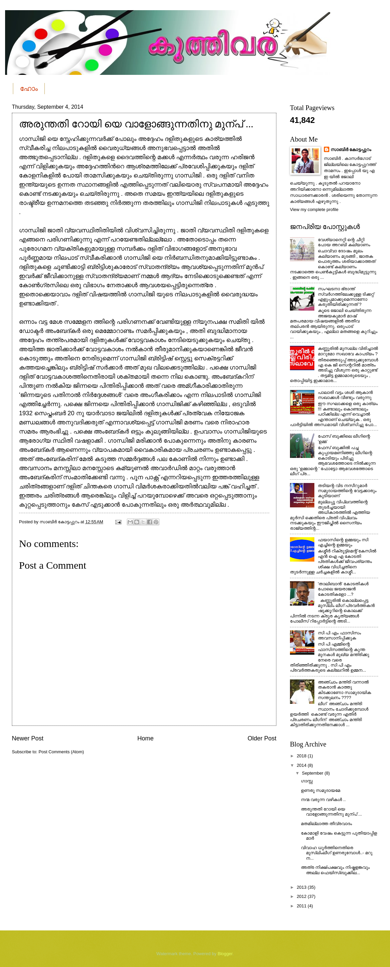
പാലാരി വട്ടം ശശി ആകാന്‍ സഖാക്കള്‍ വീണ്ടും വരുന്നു (345, 395)
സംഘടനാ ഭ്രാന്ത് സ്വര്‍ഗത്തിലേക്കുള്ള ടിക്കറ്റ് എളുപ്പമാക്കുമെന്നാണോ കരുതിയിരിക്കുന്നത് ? (346, 296)
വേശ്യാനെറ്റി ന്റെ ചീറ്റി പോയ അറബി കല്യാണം (344, 242)
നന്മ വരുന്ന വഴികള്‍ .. (323, 799)
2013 (302, 887)
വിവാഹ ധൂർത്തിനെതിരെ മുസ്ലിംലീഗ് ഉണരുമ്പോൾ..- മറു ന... (336, 853)
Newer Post (27, 738)
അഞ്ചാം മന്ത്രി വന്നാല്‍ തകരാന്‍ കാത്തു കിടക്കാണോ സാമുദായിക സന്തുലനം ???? (344, 689)
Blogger (225, 953)
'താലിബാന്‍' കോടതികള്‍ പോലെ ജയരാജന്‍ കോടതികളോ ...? (343, 589)
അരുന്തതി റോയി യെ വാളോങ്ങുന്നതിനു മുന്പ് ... (331, 811)
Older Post (262, 738)
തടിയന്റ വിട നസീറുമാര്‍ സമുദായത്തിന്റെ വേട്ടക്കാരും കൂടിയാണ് (347, 491)
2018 (302, 755)
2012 (302, 896)
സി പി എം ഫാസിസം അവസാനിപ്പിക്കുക (339, 635)
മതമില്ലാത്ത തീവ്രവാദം (326, 823)
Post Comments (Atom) (61, 751)
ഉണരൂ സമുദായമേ (320, 790)
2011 (302, 905)
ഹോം (29, 88)
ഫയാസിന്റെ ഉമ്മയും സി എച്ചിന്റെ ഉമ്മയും (343, 542)
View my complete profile (314, 209)
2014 (302, 765)
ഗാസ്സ (307, 780)
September (313, 773)
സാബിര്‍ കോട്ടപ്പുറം (351, 149)
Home (145, 738)
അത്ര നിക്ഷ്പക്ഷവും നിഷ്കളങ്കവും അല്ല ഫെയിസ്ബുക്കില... (335, 870)
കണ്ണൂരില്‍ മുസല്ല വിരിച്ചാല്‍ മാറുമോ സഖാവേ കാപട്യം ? (348, 351)
